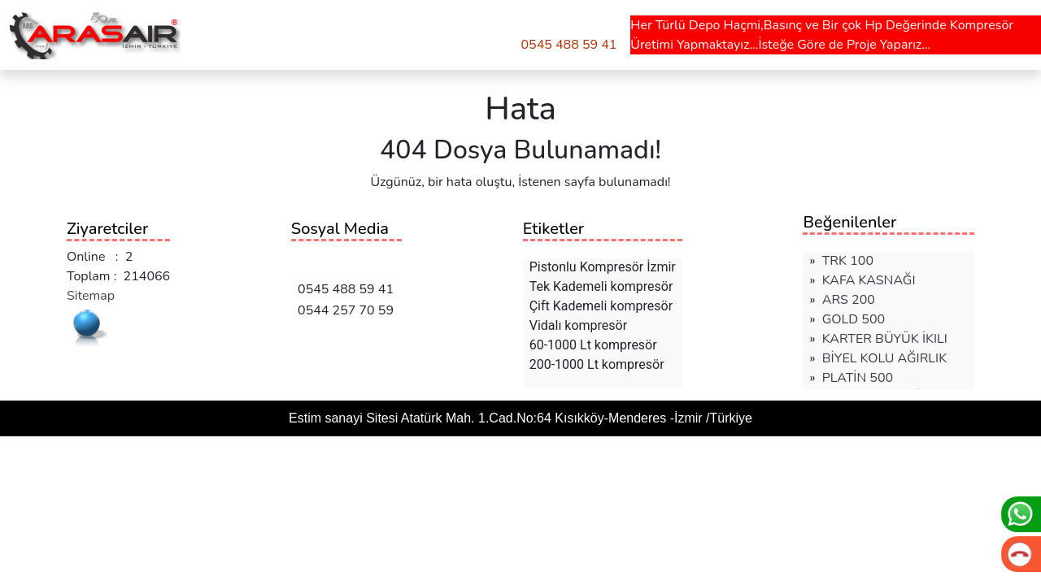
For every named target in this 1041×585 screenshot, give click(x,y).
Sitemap (91, 296)
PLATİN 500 (857, 378)
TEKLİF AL (471, 32)
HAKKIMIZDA (324, 32)
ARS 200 (848, 300)
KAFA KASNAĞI (869, 280)
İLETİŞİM (402, 32)
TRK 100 (847, 261)
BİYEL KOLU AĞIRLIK (884, 358)
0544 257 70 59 (342, 310)
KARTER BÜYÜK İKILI (884, 339)
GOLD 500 (853, 319)
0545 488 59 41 (568, 45)
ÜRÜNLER (230, 32)
